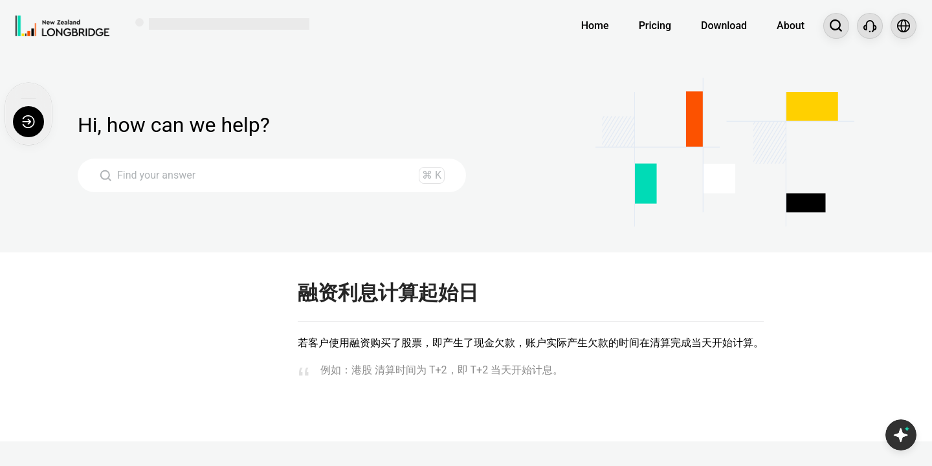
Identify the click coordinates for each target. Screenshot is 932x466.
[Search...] (836, 26)
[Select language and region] (903, 26)
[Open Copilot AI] (900, 434)
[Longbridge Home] (62, 26)
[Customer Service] (870, 26)
